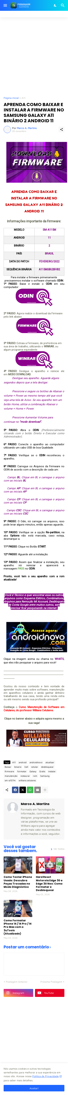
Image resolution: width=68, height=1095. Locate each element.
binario (17, 767)
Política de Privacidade (45, 1076)
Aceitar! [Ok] (34, 1088)
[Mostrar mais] (45, 790)
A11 (23, 98)
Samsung (45, 776)
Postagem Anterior (16, 981)
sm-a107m (10, 780)
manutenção (11, 776)
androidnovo (36, 762)
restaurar (25, 776)
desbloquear (47, 767)
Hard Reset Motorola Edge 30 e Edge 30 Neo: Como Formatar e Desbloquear (49, 883)
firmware (9, 771)
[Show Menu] (5, 5)
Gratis (42, 771)
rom (35, 776)
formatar (21, 771)
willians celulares (27, 780)
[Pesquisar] (63, 5)
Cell (26, 767)
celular (34, 767)
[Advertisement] (34, 56)
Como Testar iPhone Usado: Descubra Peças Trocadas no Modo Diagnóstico (18, 882)
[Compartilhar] (61, 129)
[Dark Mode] (55, 5)
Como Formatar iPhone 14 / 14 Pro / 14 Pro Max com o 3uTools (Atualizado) (18, 927)
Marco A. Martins (35, 804)
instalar (52, 771)
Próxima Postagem (51, 981)
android (22, 762)
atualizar (50, 762)
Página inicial (11, 98)
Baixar (8, 767)
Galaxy (33, 771)
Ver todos (58, 849)
